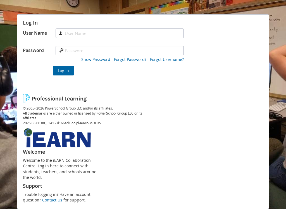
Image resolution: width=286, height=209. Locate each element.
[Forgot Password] (130, 59)
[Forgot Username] (167, 59)
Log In (63, 70)
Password (33, 50)
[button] (95, 59)
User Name (35, 33)
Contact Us (52, 200)
